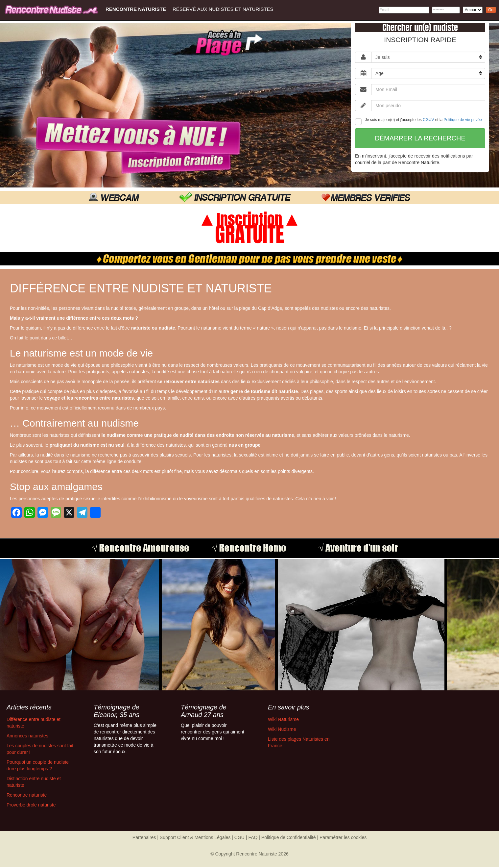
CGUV (428, 119)
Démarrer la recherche (420, 138)
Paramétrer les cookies (343, 837)
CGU (239, 837)
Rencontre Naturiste (136, 9)
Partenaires (144, 837)
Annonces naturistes (27, 735)
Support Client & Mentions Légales (195, 837)
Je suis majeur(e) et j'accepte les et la (418, 121)
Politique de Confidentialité (288, 837)
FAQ (252, 837)
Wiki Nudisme (282, 729)
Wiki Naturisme (283, 719)
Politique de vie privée (463, 119)
